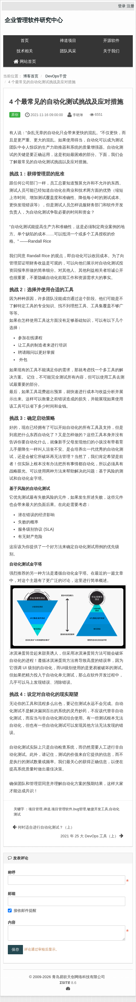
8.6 (42, 983)
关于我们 (111, 51)
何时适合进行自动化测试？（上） (43, 827)
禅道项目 (68, 40)
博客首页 (30, 76)
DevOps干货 (56, 76)
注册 (130, 6)
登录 (122, 6)
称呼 (11, 872)
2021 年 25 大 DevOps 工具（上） (91, 836)
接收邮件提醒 (22, 910)
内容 (11, 922)
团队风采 (68, 51)
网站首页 (25, 61)
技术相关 (25, 51)
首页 (25, 40)
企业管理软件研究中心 (34, 20)
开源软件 (111, 40)
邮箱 (11, 893)
